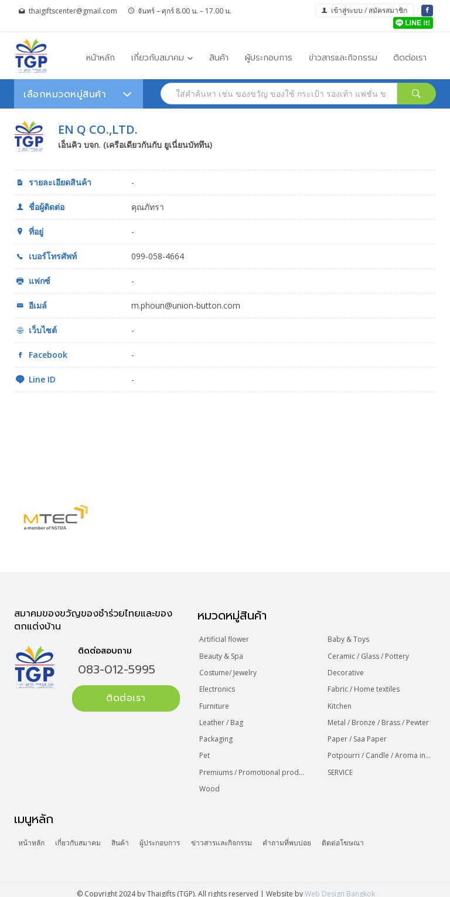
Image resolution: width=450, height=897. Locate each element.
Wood (210, 782)
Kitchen (340, 703)
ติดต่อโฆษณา (365, 836)
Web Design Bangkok (340, 886)
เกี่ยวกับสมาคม (157, 57)
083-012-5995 (116, 669)
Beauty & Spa (222, 655)
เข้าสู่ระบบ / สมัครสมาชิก (364, 10)
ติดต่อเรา (410, 57)
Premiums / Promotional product (254, 766)
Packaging (217, 735)
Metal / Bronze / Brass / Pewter (378, 718)
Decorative (346, 671)
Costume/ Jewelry (229, 671)
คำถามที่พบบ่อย (305, 836)
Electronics (218, 687)
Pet (205, 751)
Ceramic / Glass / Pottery (369, 655)
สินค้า (219, 57)
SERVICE (340, 766)
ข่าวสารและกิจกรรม (343, 57)
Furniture (215, 703)
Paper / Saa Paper (357, 735)
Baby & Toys (349, 639)
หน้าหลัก (100, 57)
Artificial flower (225, 639)
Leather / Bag (222, 718)
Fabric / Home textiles (364, 687)
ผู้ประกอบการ (268, 57)
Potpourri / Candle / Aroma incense (382, 751)
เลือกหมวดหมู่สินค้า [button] (77, 94)
